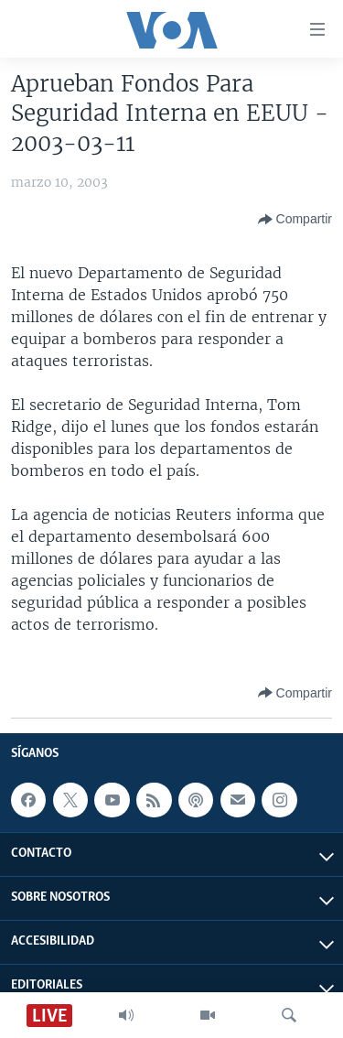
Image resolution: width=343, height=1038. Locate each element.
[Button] (295, 220)
